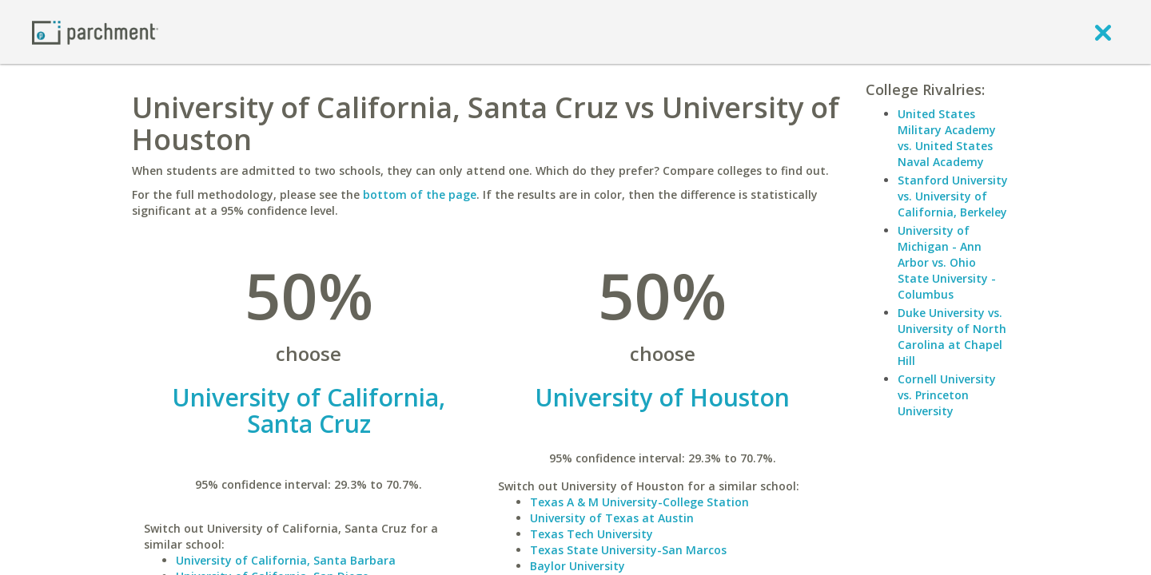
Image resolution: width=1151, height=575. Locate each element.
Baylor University (577, 565)
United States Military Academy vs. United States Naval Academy (947, 137)
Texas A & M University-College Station (639, 502)
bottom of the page (419, 194)
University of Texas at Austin (612, 517)
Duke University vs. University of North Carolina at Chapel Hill (952, 336)
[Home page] (95, 31)
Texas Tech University (591, 533)
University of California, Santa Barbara (286, 560)
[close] (1103, 32)
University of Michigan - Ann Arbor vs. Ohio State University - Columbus (947, 262)
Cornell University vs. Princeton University (947, 394)
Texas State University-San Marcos (628, 549)
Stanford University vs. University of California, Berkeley (953, 196)
